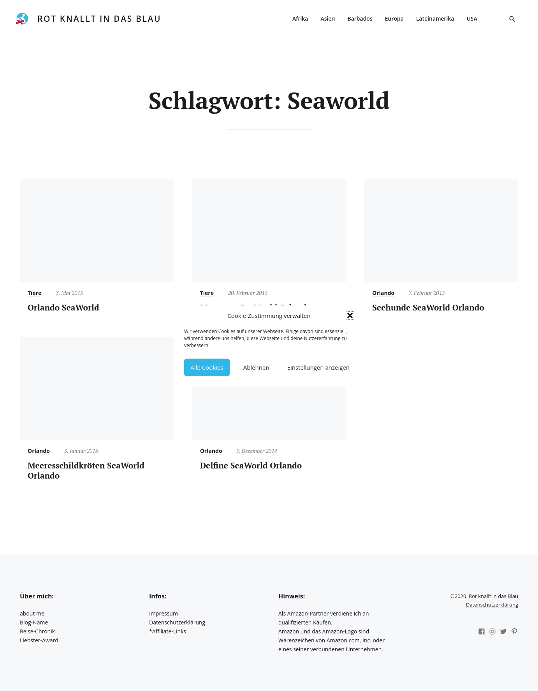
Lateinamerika (435, 18)
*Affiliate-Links (167, 631)
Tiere (34, 292)
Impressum (163, 613)
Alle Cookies (206, 367)
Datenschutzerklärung (177, 622)
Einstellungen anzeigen (318, 367)
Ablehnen (256, 367)
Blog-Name (34, 622)
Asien (327, 18)
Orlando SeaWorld (63, 307)
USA (472, 18)
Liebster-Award (39, 640)
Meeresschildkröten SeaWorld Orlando (86, 470)
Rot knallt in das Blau (99, 18)
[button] (350, 315)
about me (32, 613)
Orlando (383, 292)
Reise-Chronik (37, 631)
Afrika (300, 18)
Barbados (359, 18)
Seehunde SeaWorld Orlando (428, 307)
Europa (394, 18)
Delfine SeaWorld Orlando (251, 465)
